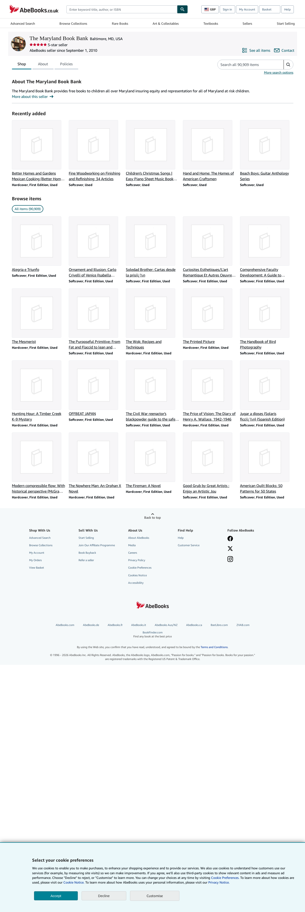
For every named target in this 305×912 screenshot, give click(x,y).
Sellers (247, 23)
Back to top (152, 517)
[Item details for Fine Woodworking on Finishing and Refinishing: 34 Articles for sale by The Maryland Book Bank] (95, 151)
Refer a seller (86, 560)
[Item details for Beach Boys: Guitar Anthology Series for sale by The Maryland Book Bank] (266, 151)
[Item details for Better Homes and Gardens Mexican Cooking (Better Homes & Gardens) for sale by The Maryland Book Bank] (38, 151)
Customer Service (188, 545)
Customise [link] (155, 896)
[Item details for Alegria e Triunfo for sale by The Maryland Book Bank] (38, 244)
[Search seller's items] (246, 64)
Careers (132, 552)
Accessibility (136, 582)
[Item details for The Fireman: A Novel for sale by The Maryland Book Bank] (152, 460)
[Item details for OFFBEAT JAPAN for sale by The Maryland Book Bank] (95, 388)
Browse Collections (73, 23)
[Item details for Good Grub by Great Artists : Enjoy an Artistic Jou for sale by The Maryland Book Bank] (209, 463)
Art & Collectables (166, 23)
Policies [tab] (66, 65)
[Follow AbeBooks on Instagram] (230, 559)
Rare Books (120, 23)
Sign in (227, 9)
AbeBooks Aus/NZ (166, 625)
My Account (247, 9)
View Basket (36, 567)
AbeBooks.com (65, 625)
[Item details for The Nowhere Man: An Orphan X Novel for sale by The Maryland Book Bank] (95, 463)
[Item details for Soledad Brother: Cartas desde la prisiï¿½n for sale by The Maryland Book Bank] (152, 247)
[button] (288, 64)
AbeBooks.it (138, 625)
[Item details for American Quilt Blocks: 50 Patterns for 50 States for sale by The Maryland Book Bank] (266, 463)
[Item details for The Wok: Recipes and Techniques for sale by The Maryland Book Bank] (152, 319)
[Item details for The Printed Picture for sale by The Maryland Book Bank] (209, 316)
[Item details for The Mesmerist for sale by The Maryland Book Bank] (38, 316)
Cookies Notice (137, 575)
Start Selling (286, 23)
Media (132, 545)
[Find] (182, 9)
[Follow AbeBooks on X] (230, 549)
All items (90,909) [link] (28, 209)
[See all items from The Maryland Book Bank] (256, 50)
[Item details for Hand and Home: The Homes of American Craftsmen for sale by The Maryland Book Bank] (209, 151)
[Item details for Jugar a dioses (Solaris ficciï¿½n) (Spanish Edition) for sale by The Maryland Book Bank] (266, 391)
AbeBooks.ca (194, 625)
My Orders (35, 560)
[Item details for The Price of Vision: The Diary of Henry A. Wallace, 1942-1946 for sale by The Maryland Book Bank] (209, 391)
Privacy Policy (136, 560)
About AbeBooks (138, 537)
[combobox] (121, 9)
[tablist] (45, 64)
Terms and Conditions (214, 647)
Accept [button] (56, 896)
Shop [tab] (21, 65)
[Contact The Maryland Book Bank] (284, 50)
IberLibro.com (219, 625)
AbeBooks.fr (115, 625)
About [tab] (43, 65)
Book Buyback (87, 552)
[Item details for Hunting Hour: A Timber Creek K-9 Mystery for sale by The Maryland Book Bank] (38, 391)
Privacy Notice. (219, 882)
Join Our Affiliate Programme (97, 545)
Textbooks (210, 23)
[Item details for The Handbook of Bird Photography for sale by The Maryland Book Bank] (266, 319)
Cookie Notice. (73, 882)
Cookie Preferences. (225, 878)
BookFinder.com (152, 634)
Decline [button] (104, 896)
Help (287, 9)
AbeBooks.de (91, 625)
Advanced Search (22, 23)
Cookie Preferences (139, 567)
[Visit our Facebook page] (230, 539)
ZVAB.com (243, 625)
